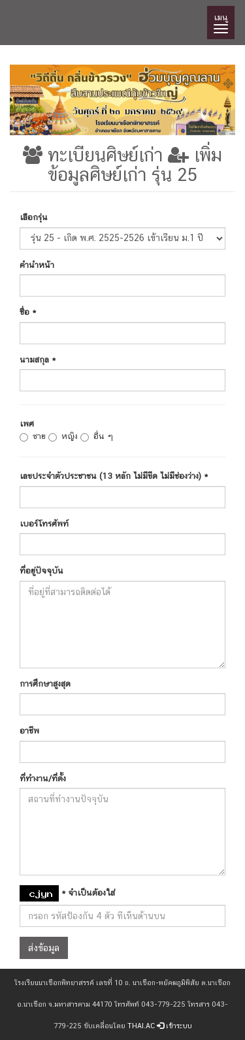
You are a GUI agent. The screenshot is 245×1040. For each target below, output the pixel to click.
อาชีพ (29, 731)
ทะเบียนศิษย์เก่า (93, 154)
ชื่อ (28, 312)
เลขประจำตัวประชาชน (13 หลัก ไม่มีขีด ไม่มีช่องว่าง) (114, 476)
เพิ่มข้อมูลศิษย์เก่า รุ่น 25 (135, 165)
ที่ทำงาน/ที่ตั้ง (43, 778)
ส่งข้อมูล (43, 948)
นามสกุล (38, 360)
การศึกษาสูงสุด (45, 684)
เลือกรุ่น (34, 217)
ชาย (33, 436)
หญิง (63, 436)
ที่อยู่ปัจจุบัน (41, 571)
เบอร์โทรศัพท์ (44, 523)
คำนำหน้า (37, 265)
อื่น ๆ (96, 436)
